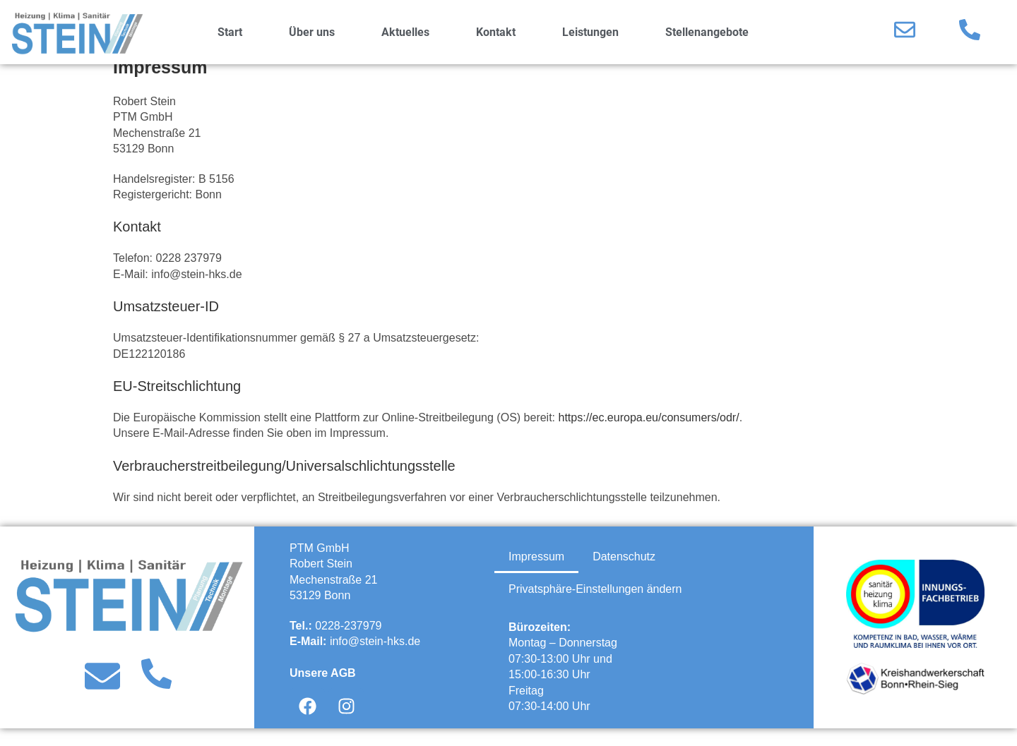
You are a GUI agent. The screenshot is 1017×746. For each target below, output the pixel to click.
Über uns (312, 32)
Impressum (536, 574)
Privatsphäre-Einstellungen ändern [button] (595, 607)
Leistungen (590, 32)
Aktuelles (405, 32)
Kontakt (496, 32)
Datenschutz (624, 574)
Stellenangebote (707, 32)
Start (230, 32)
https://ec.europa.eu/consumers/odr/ (649, 435)
